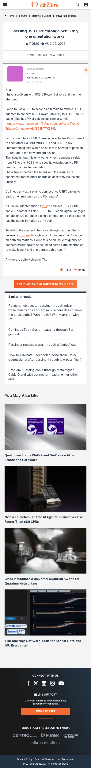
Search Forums (37, 55)
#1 (85, 69)
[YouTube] (61, 683)
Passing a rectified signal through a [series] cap (42, 344)
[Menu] (5, 4)
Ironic (34, 43)
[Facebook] (28, 683)
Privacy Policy (24, 759)
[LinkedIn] (44, 683)
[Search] (78, 4)
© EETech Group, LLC (35, 763)
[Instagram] (52, 683)
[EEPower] (50, 735)
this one (24, 235)
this (44, 206)
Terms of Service (44, 759)
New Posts (57, 55)
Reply (81, 269)
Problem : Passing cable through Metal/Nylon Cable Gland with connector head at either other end (43, 374)
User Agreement (65, 759)
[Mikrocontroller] (45, 742)
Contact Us (45, 711)
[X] (35, 683)
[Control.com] (25, 735)
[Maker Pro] (70, 735)
